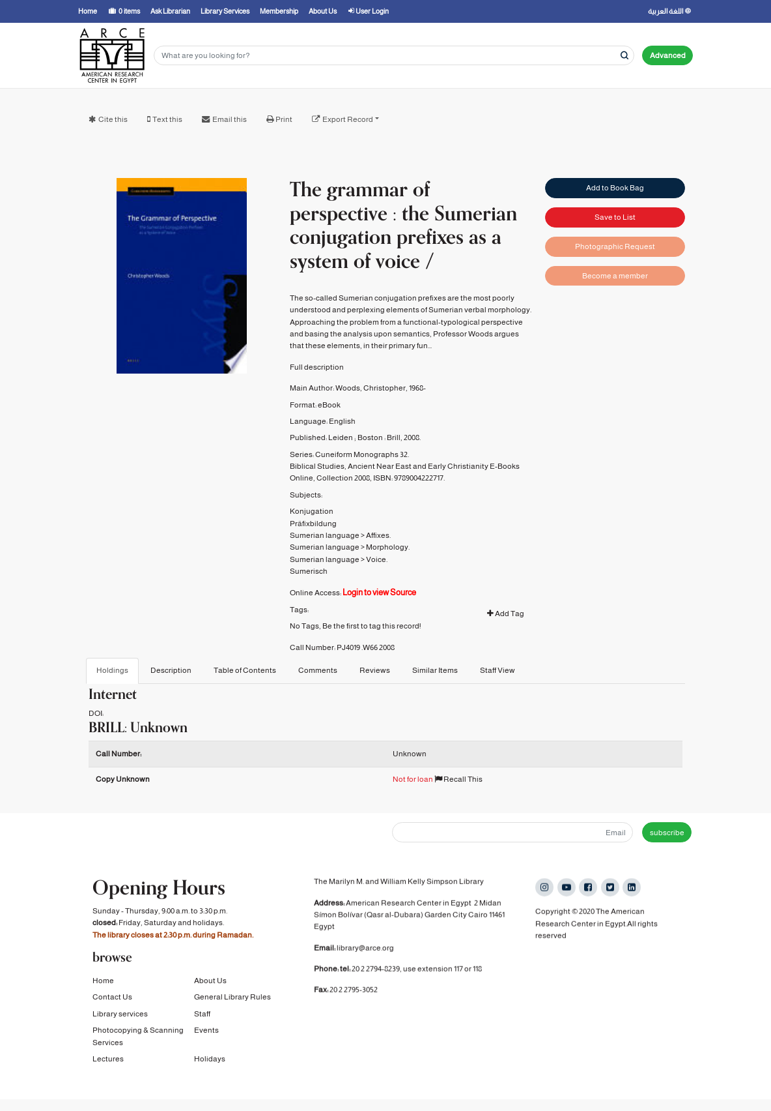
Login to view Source (379, 592)
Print (283, 119)
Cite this (113, 119)
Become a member (615, 275)
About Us (210, 983)
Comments (317, 670)
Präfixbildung (313, 523)
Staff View (497, 670)
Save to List (615, 217)
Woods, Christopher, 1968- (380, 388)
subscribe (667, 832)
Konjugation (311, 511)
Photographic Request (615, 246)
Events (206, 1033)
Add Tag (505, 613)
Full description (317, 367)
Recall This (458, 779)
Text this (167, 119)
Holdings (112, 670)
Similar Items (435, 670)
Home (103, 983)
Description (170, 670)
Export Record (347, 119)
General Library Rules (232, 1000)
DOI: (96, 713)
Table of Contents (245, 670)
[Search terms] (394, 56)
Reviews (374, 670)
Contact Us (112, 1000)
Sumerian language (324, 535)
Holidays (209, 1061)
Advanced (668, 55)
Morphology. (388, 547)
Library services (120, 1016)
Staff (202, 1016)
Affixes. (378, 535)
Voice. (376, 559)
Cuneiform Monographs (357, 454)
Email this (229, 119)
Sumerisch (309, 571)
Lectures (108, 1061)
